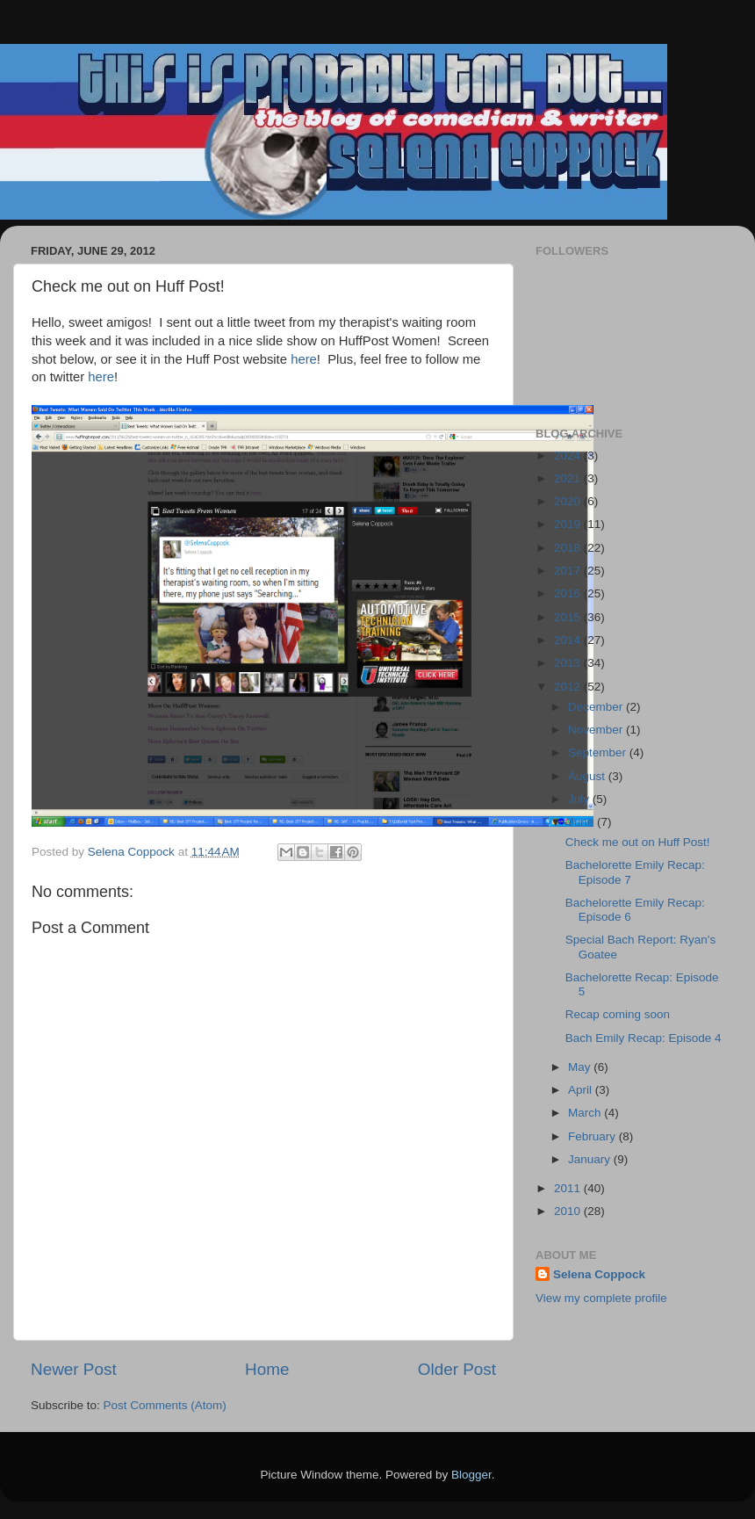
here (304, 359)
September (598, 752)
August (588, 776)
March (586, 1112)
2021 (569, 478)
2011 (569, 1188)
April (581, 1089)
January (591, 1159)
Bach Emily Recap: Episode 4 (643, 1038)
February (593, 1136)
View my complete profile (601, 1298)
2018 (569, 547)
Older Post (457, 1369)
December (597, 706)
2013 (569, 662)
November (597, 729)
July (580, 799)
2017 (569, 570)
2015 (569, 617)
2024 (569, 455)
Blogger (471, 1474)
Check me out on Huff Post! (637, 842)
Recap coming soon (617, 1014)
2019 (569, 524)
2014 (569, 640)
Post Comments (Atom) (165, 1405)
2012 (569, 686)
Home (267, 1369)
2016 (569, 593)
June (582, 821)
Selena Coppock (599, 1274)
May (580, 1067)
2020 (569, 501)
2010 (569, 1211)
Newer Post (74, 1369)
